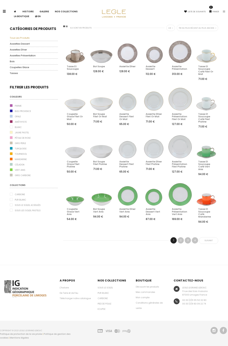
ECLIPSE (101, 309)
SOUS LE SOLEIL (105, 287)
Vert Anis (20, 169)
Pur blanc (20, 199)
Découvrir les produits (147, 286)
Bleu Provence (23, 111)
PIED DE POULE (104, 303)
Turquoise (21, 148)
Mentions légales (19, 337)
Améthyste (21, 121)
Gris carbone (23, 175)
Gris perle (20, 143)
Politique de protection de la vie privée (21, 333)
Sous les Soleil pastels (28, 210)
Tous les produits (20, 38)
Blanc (18, 127)
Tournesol (21, 153)
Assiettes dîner (18, 49)
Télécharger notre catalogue (75, 298)
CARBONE (103, 298)
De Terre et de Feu (69, 292)
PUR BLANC (103, 292)
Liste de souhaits (195, 11)
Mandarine (21, 159)
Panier (214, 11)
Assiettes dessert (20, 43)
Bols (12, 61)
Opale (18, 116)
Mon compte (142, 297)
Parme (18, 105)
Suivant (208, 240)
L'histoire (64, 287)
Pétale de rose (23, 137)
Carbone (20, 194)
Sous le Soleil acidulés (28, 205)
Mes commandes (145, 292)
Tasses (14, 73)
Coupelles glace (19, 67)
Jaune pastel (22, 132)
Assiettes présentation (23, 55)
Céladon (19, 164)
